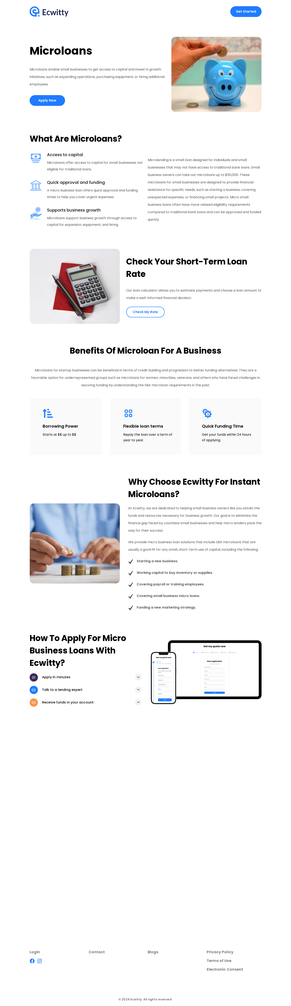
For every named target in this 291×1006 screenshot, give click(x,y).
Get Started (246, 11)
